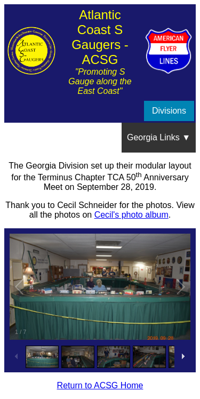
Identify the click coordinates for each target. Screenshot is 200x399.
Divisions (169, 110)
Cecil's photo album (131, 214)
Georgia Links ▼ (158, 137)
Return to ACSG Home (100, 385)
